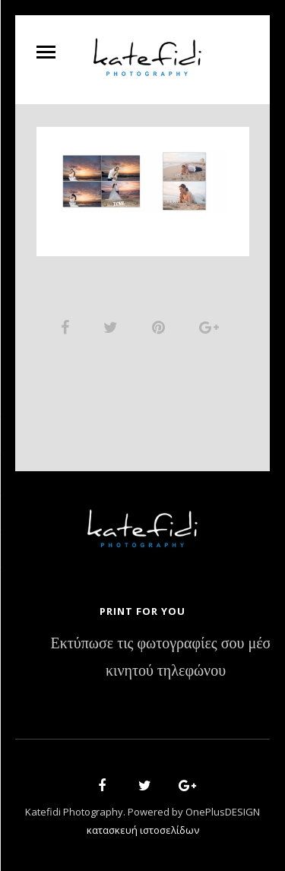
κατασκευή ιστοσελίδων (143, 830)
